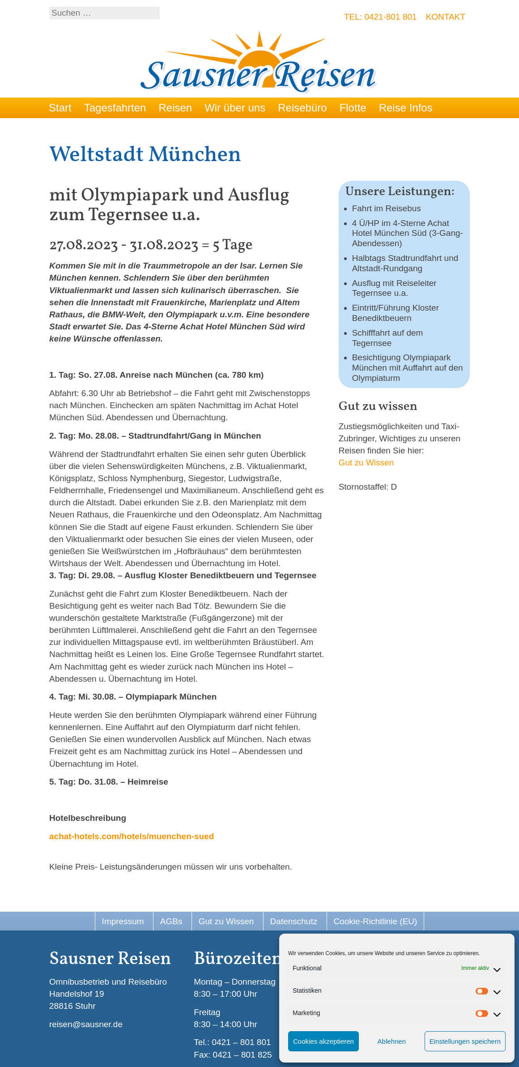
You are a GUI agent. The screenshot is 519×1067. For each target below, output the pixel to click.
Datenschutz (294, 921)
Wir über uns (234, 108)
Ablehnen (392, 1041)
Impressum (123, 921)
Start (60, 108)
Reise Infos (406, 108)
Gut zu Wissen (366, 462)
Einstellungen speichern (465, 1041)
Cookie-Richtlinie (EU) (375, 921)
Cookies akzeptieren (323, 1041)
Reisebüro (302, 108)
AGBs (171, 921)
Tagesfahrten (115, 108)
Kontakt (445, 16)
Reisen (175, 108)
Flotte (353, 108)
